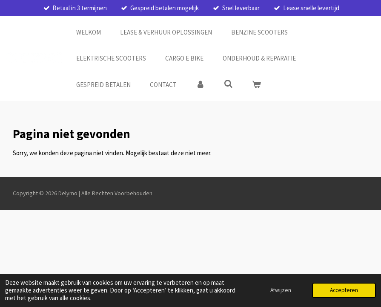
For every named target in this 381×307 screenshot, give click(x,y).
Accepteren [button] (344, 290)
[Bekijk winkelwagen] (256, 85)
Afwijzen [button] (280, 290)
